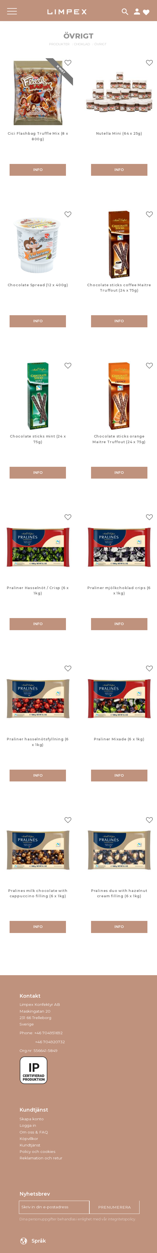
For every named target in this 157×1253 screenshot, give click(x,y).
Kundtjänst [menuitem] (29, 1145)
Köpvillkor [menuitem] (28, 1138)
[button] (12, 16)
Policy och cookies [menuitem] (37, 1151)
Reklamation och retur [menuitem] (40, 1158)
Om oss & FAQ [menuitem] (33, 1132)
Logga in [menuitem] (27, 1125)
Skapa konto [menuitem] (31, 1119)
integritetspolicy (121, 1219)
